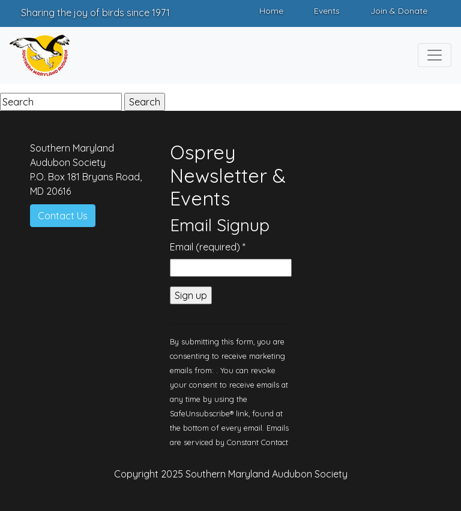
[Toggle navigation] (434, 55)
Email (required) (208, 247)
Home (271, 10)
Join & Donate (398, 10)
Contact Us (63, 216)
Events (327, 10)
